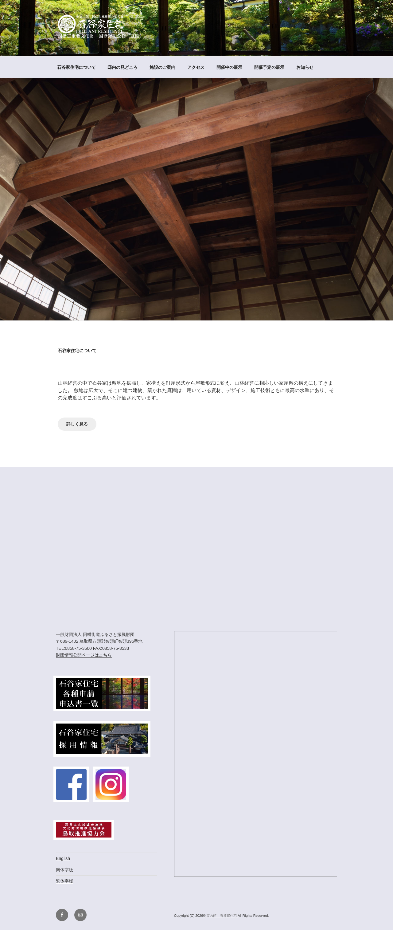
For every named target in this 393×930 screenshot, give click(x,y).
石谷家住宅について (76, 67)
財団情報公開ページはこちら (84, 655)
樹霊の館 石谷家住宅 (220, 915)
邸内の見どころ (122, 67)
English (63, 858)
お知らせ (304, 67)
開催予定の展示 (269, 67)
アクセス (195, 67)
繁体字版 (64, 881)
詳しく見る (77, 424)
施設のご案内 (162, 67)
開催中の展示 (229, 67)
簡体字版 (64, 869)
